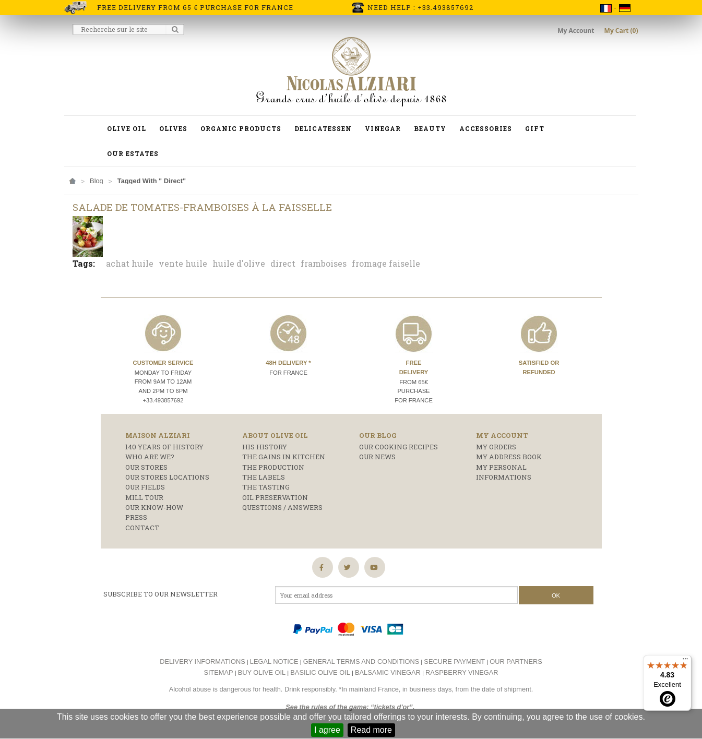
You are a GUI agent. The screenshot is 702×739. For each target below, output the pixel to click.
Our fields (145, 487)
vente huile (183, 263)
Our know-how (154, 507)
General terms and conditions (361, 661)
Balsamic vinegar (388, 672)
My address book (509, 456)
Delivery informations (202, 661)
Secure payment (454, 661)
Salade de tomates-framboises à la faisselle (202, 206)
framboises (324, 263)
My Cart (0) (621, 30)
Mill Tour (144, 497)
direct (282, 263)
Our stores (146, 467)
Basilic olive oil (320, 672)
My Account (576, 30)
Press (136, 517)
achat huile (129, 263)
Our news (377, 456)
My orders (496, 447)
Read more (371, 729)
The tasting (266, 487)
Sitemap (218, 672)
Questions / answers (282, 507)
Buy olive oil (262, 672)
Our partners (516, 661)
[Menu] (685, 661)
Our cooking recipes (398, 447)
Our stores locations (167, 477)
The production (273, 467)
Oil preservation (275, 497)
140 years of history (164, 447)
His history (264, 447)
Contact (142, 527)
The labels (263, 477)
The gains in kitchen (283, 456)
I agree (327, 729)
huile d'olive (238, 263)
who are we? (149, 456)
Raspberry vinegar (461, 672)
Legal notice (274, 661)
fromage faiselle (386, 263)
